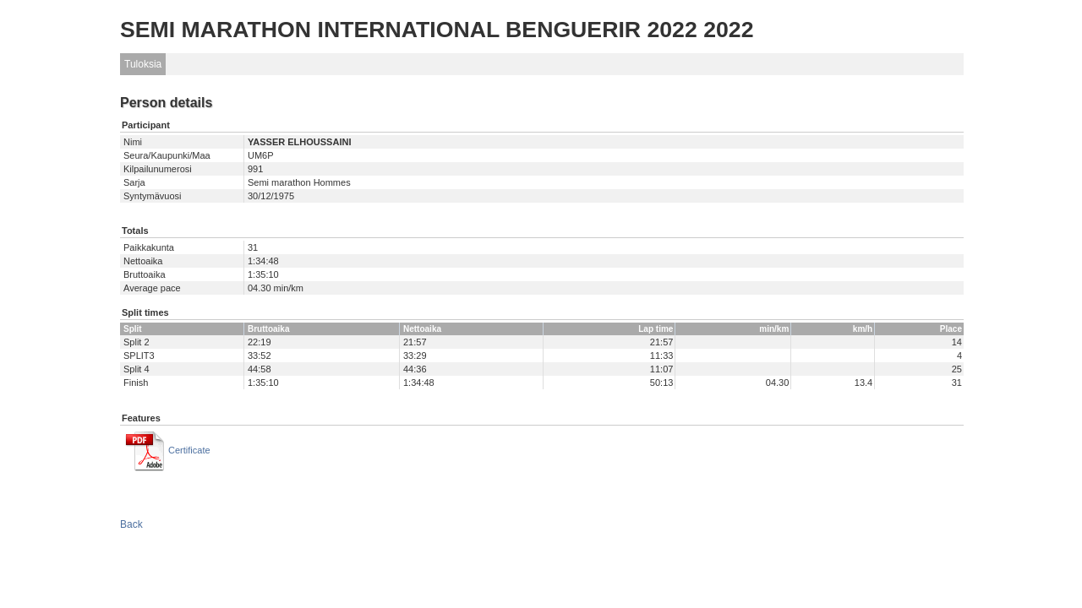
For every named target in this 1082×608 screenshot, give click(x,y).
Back (131, 524)
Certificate (189, 450)
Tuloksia (142, 64)
